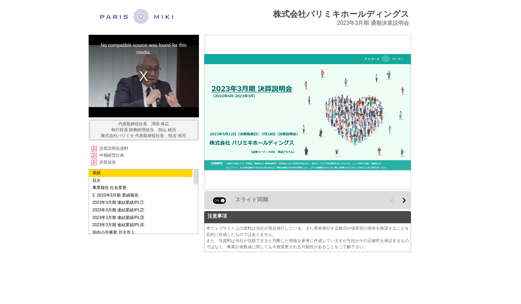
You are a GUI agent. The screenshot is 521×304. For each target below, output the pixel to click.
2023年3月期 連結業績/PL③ (118, 217)
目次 (96, 180)
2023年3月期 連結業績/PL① (118, 202)
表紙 (96, 172)
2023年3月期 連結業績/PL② (118, 210)
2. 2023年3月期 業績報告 (115, 195)
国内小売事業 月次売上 (113, 232)
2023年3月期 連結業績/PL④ (118, 224)
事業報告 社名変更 (109, 187)
